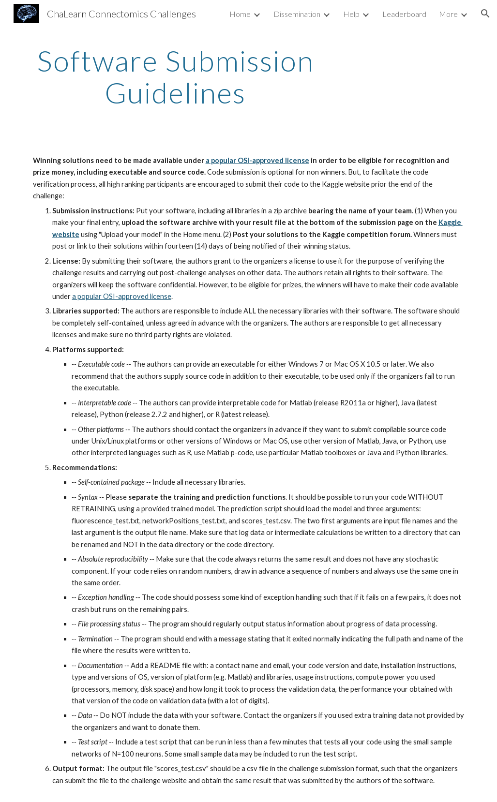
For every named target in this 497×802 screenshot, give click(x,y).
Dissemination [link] (296, 13)
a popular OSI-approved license (257, 160)
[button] (485, 13)
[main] (175, 76)
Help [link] (351, 13)
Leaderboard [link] (404, 13)
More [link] (448, 13)
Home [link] (240, 13)
